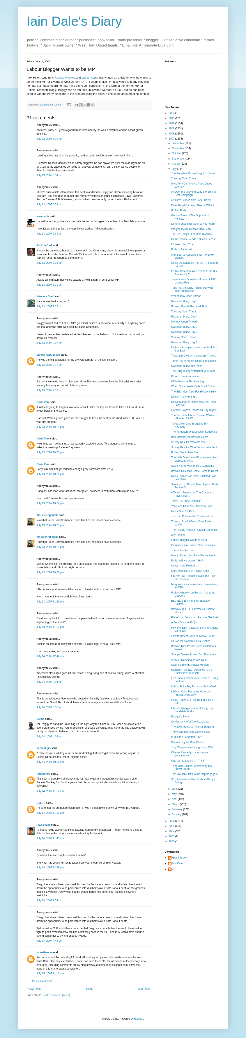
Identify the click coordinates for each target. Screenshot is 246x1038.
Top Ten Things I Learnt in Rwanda (191, 234)
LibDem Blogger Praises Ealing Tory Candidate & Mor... (192, 710)
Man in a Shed (45, 296)
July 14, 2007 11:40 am (50, 838)
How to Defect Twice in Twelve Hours (192, 636)
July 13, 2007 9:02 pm (49, 342)
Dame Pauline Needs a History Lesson (193, 239)
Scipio (40, 719)
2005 (172, 826)
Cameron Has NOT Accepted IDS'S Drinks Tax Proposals (191, 671)
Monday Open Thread (184, 321)
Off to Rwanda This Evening (187, 381)
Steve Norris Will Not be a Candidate (192, 465)
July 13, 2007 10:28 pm (50, 525)
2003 (172, 836)
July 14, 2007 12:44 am (50, 656)
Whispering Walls (47, 515)
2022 (172, 113)
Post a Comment (42, 981)
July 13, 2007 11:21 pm (50, 601)
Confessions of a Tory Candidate (190, 721)
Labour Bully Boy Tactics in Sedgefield (193, 686)
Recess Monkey (65, 77)
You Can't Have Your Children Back (191, 506)
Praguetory (43, 773)
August (176, 163)
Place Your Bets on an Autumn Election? (194, 617)
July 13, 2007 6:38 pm (49, 138)
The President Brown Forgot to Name (193, 173)
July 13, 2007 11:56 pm (50, 627)
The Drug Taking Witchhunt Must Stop (193, 371)
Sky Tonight (178, 534)
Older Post (144, 988)
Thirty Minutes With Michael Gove (190, 731)
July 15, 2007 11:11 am (50, 973)
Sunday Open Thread (183, 337)
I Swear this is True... (183, 244)
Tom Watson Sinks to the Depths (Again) (194, 774)
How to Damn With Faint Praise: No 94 (193, 555)
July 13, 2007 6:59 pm (49, 233)
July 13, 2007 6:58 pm (49, 204)
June (175, 788)
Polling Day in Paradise (184, 452)
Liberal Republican (48, 354)
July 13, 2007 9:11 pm (49, 364)
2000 (172, 841)
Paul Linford (44, 245)
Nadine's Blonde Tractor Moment (190, 664)
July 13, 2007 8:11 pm (49, 284)
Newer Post (34, 988)
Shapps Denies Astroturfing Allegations (193, 654)
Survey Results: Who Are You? (189, 442)
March (176, 804)
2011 (172, 118)
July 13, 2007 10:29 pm (50, 547)
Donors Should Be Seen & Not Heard (192, 223)
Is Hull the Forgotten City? (186, 737)
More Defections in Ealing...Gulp (190, 570)
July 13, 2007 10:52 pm (50, 572)
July (174, 168)
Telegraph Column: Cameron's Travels (193, 355)
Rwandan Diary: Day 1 (184, 342)
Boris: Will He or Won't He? (187, 560)
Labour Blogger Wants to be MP (189, 539)
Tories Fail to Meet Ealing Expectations (193, 360)
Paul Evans (44, 824)
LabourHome (89, 77)
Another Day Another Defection (189, 659)
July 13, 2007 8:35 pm (49, 306)
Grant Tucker (180, 857)
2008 (172, 133)
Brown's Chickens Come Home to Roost (194, 471)
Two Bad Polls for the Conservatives (192, 516)
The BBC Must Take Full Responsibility (193, 391)
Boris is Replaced (181, 249)
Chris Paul (43, 402)
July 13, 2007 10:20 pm (50, 452)
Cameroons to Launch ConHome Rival (193, 545)
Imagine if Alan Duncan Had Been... (192, 229)
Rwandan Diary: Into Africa (186, 366)
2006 (172, 821)
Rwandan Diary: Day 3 (184, 326)
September (178, 158)
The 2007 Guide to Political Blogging (192, 726)
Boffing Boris (178, 210)
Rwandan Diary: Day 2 (184, 331)
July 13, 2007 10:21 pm (50, 474)
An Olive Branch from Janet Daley (191, 200)
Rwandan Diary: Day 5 (184, 301)
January (177, 814)
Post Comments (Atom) (56, 995)
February (177, 809)
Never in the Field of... (184, 565)
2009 (172, 128)
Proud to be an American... (186, 376)
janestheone (44, 952)
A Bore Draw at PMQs (184, 622)
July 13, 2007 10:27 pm (50, 503)
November (178, 148)
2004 (172, 831)
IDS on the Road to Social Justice (190, 641)
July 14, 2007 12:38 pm (50, 867)
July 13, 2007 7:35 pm (49, 262)
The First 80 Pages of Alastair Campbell (194, 529)
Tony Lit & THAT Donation (186, 500)
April (175, 799)
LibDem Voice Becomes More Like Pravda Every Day (191, 693)
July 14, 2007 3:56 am (49, 707)
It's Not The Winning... (184, 396)
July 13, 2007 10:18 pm (50, 426)
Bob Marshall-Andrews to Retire (189, 437)
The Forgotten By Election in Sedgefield (194, 431)
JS (173, 869)
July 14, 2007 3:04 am (49, 681)
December (178, 143)
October (177, 153)
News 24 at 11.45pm (183, 511)
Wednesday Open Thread (186, 296)
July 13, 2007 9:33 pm (49, 390)
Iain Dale (177, 863)
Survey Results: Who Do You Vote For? (194, 447)
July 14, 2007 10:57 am (50, 762)
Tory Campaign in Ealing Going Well (192, 747)
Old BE (41, 803)
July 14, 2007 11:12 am (50, 791)
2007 (172, 138)
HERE (83, 81)
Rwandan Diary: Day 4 (184, 316)
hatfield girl (44, 748)
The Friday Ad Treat (182, 550)
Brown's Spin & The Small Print (189, 306)
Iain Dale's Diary (74, 21)
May (174, 794)
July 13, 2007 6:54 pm (49, 175)
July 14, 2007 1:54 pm (49, 900)
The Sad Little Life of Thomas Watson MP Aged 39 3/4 (193, 417)
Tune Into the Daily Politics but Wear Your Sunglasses (192, 289)
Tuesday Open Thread (184, 178)
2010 (172, 123)
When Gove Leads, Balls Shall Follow (193, 386)
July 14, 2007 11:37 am (50, 812)
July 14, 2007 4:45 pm (49, 940)
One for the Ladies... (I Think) (188, 760)
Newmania (43, 216)
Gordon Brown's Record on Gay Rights (193, 410)
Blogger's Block (180, 716)
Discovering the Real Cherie (187, 742)
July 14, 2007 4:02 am (49, 736)
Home (89, 988)
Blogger (138, 1018)
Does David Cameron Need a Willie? (192, 205)
